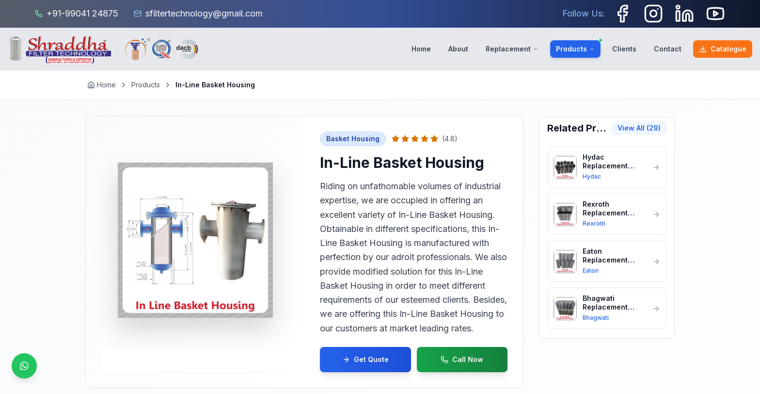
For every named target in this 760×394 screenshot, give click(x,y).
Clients (624, 49)
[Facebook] (622, 13)
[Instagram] (653, 13)
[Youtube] (715, 13)
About (458, 49)
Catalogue (722, 49)
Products (578, 46)
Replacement (512, 49)
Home (421, 49)
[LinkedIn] (684, 13)
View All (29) (639, 128)
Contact (667, 49)
